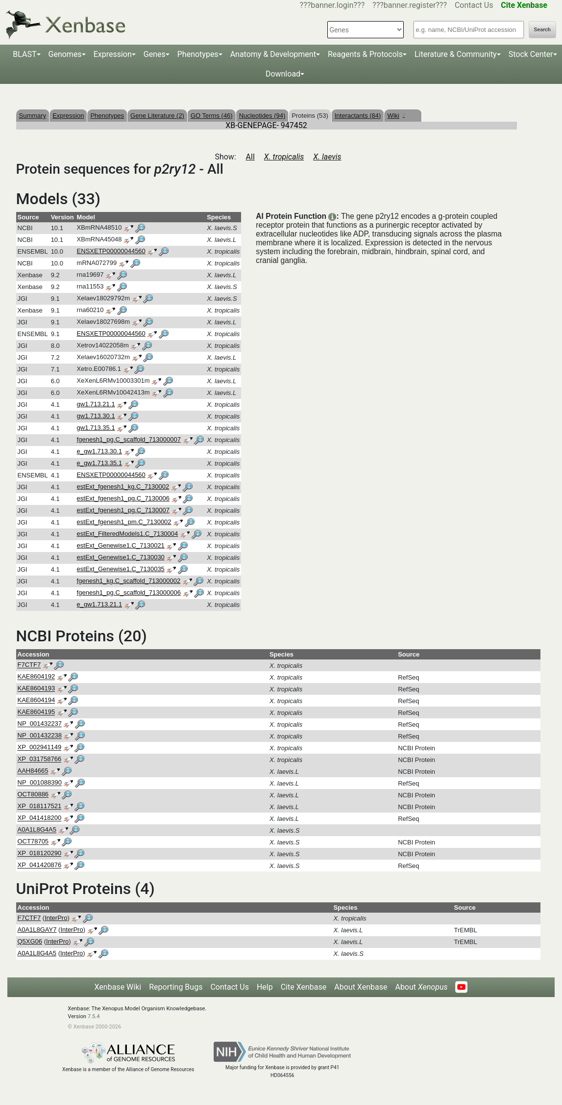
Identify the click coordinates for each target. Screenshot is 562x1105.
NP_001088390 (40, 783)
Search (542, 29)
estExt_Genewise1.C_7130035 (121, 569)
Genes (155, 54)
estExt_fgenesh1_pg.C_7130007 (123, 510)
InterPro (56, 917)
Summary (33, 115)
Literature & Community (456, 54)
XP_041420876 (40, 865)
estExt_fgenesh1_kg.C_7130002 (123, 486)
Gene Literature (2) (157, 115)
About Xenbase (360, 987)
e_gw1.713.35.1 (99, 463)
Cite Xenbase (304, 987)
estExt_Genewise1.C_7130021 (121, 545)
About (421, 987)
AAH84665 (33, 771)
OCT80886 (33, 794)
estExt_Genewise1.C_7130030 (121, 557)
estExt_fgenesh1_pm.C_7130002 (124, 522)
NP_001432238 (40, 735)
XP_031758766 (40, 759)
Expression (113, 54)
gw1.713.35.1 (96, 427)
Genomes (65, 54)
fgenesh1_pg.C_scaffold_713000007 (129, 439)
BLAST (24, 54)
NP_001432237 (40, 724)
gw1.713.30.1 (96, 416)
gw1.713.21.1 (96, 404)
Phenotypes (198, 54)
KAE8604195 (36, 712)
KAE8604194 (36, 700)
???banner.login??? (332, 5)
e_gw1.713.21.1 (99, 604)
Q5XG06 (30, 941)
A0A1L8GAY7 (37, 929)
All (250, 156)
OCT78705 (33, 841)
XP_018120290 (40, 853)
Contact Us (474, 5)
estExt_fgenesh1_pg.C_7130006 (123, 498)
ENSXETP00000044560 (111, 251)
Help (265, 987)
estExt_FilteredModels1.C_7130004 (127, 533)
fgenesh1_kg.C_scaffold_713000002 (129, 580)
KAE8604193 (36, 688)
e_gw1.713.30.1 (99, 451)
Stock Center (531, 54)
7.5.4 (94, 1016)
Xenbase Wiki (118, 987)
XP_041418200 (40, 818)
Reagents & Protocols (365, 54)
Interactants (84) (358, 115)
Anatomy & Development (273, 54)
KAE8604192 (36, 677)
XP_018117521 (40, 806)
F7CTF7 (29, 665)
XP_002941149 (40, 747)
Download (283, 74)
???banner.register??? (409, 5)
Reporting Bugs (175, 987)
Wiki (395, 115)
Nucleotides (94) (262, 115)
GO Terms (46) (212, 115)
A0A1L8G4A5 (37, 830)
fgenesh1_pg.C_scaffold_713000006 (129, 592)
